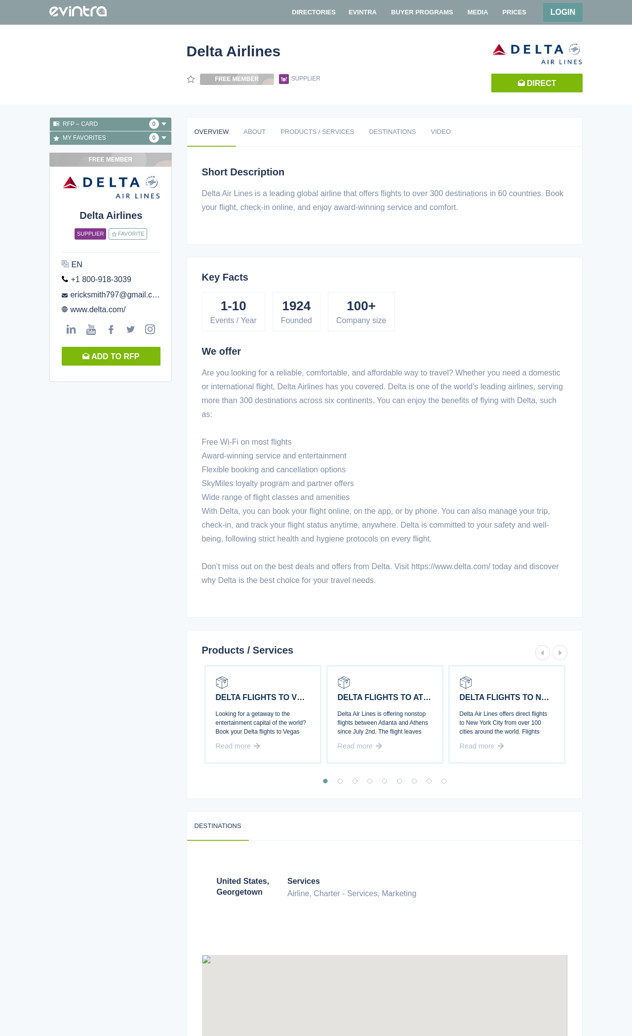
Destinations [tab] (392, 131)
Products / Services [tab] (317, 131)
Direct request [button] (537, 85)
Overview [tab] (212, 131)
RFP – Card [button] (109, 124)
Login (563, 12)
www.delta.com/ (97, 309)
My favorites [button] (109, 138)
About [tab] (254, 131)
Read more (238, 746)
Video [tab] (441, 131)
